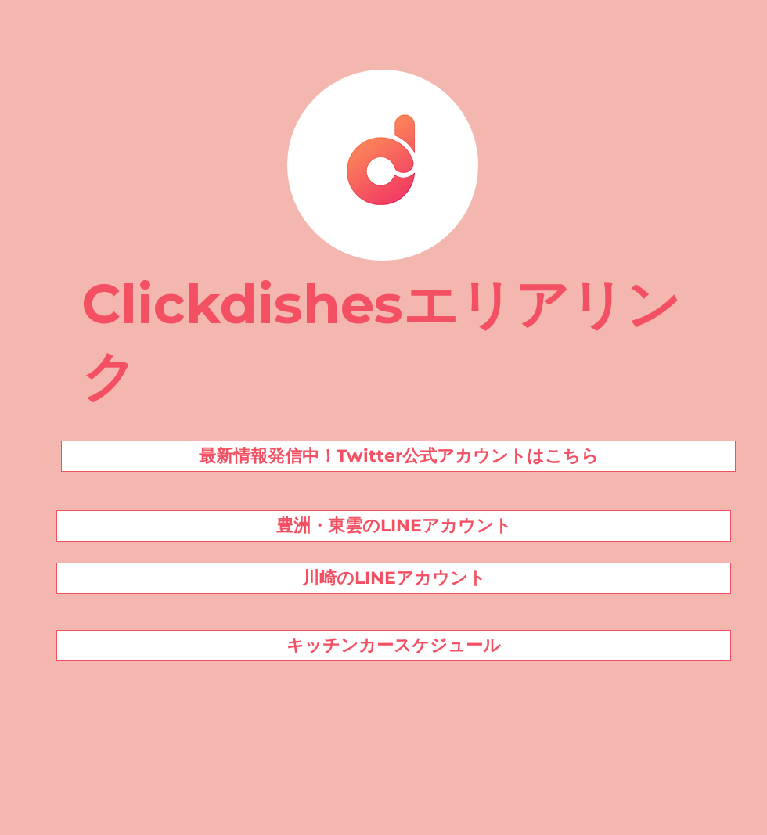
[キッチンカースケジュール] (393, 645)
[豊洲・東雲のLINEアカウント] (393, 526)
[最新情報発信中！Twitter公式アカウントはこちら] (398, 456)
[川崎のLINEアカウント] (393, 578)
